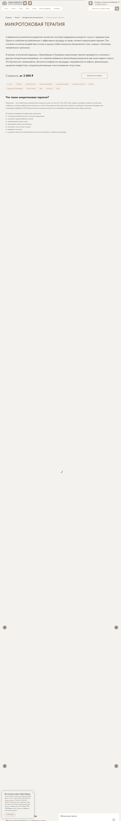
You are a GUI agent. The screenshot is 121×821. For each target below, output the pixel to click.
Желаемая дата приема (68, 744)
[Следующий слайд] (116, 611)
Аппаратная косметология (32, 17)
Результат (103, 84)
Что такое (10, 84)
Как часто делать (35, 89)
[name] (74, 761)
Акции (34, 8)
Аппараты (57, 8)
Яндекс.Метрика (9, 800)
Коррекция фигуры (97, 733)
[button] (117, 8)
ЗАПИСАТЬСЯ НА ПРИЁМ (88, 773)
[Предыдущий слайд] (5, 611)
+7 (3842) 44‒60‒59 (101, 4)
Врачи (65, 89)
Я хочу (21, 8)
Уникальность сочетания (89, 84)
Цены (27, 8)
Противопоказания (34, 84)
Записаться (55, 89)
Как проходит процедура (70, 84)
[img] (25, 3)
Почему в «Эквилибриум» (51, 84)
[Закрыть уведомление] (33, 792)
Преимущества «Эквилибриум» (16, 89)
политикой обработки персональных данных (93, 767)
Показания (21, 84)
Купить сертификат (45, 8)
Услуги (13, 8)
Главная (8, 17)
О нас (6, 8)
